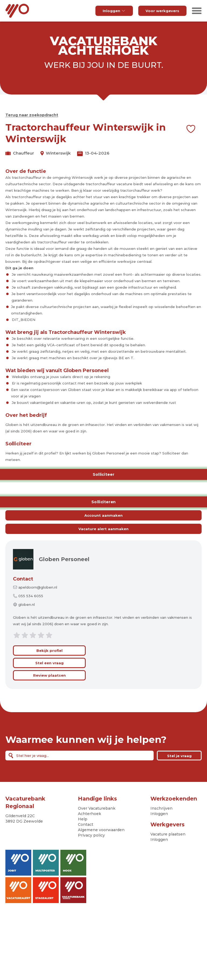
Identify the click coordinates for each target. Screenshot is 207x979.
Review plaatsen (49, 675)
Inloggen (114, 11)
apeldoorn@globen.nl (37, 587)
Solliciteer (103, 474)
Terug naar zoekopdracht (31, 115)
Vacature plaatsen (167, 834)
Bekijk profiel (49, 650)
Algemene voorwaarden (101, 829)
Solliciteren (103, 502)
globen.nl (26, 604)
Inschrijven (161, 808)
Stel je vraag (179, 756)
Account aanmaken (103, 515)
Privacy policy (91, 835)
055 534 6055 (30, 596)
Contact (23, 579)
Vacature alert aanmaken (103, 529)
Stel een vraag (49, 663)
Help (82, 819)
